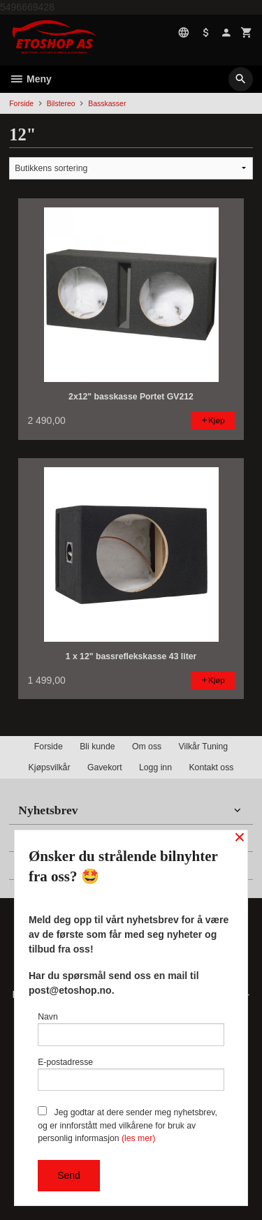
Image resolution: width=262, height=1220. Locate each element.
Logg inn (155, 767)
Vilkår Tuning (203, 746)
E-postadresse (131, 1074)
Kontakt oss (211, 767)
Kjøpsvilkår (50, 767)
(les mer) (138, 1138)
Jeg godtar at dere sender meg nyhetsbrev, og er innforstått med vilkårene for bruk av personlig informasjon (127, 1124)
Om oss (146, 746)
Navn (131, 1029)
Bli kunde (97, 746)
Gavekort (104, 767)
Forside (21, 103)
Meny (30, 78)
